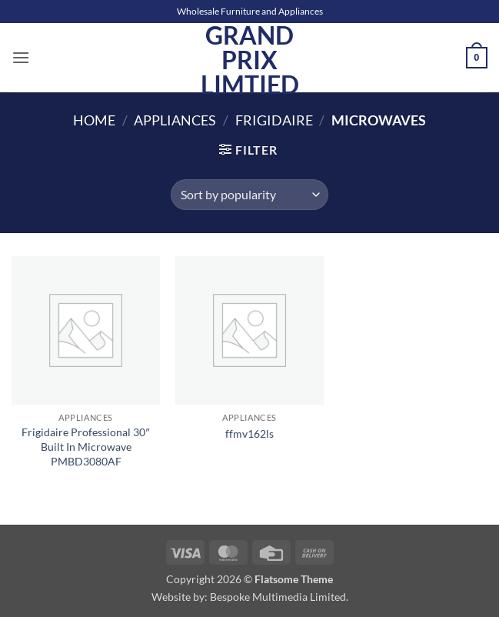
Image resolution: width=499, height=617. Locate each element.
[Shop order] (249, 194)
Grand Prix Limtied (250, 60)
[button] (21, 57)
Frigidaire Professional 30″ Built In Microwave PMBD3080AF (85, 446)
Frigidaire (274, 120)
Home (94, 120)
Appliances (175, 120)
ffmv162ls (249, 433)
